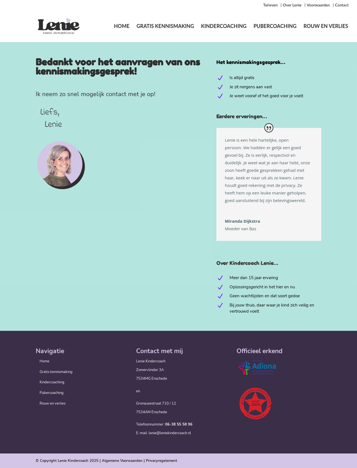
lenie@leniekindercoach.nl (170, 433)
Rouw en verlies (325, 26)
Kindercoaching (224, 26)
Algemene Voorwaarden (122, 460)
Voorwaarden (318, 5)
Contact (342, 5)
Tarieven (270, 5)
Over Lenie (292, 5)
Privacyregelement (161, 460)
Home (121, 26)
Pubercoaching (275, 26)
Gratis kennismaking (165, 26)
